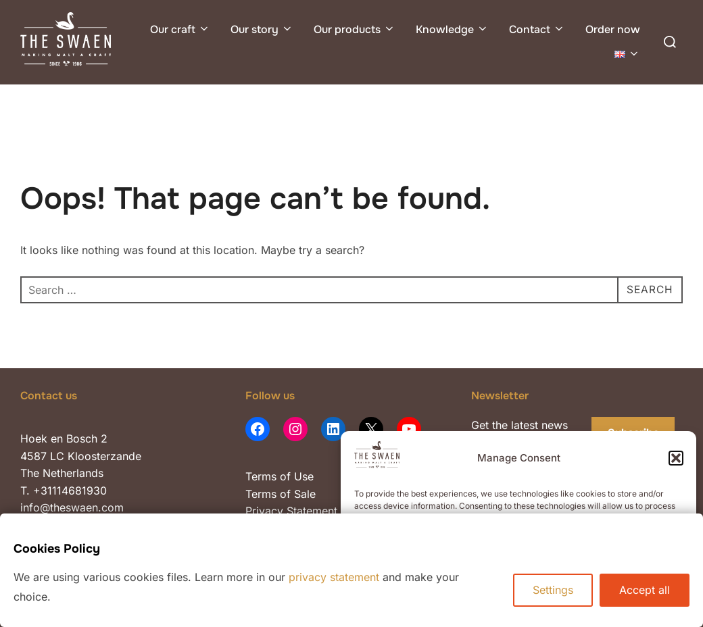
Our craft (180, 29)
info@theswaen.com (72, 507)
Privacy (266, 511)
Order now (612, 29)
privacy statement (334, 577)
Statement (312, 511)
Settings (553, 590)
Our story (262, 29)
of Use (295, 476)
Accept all (644, 590)
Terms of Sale (280, 494)
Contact (537, 29)
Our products (354, 29)
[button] (676, 458)
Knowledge (452, 29)
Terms (260, 476)
